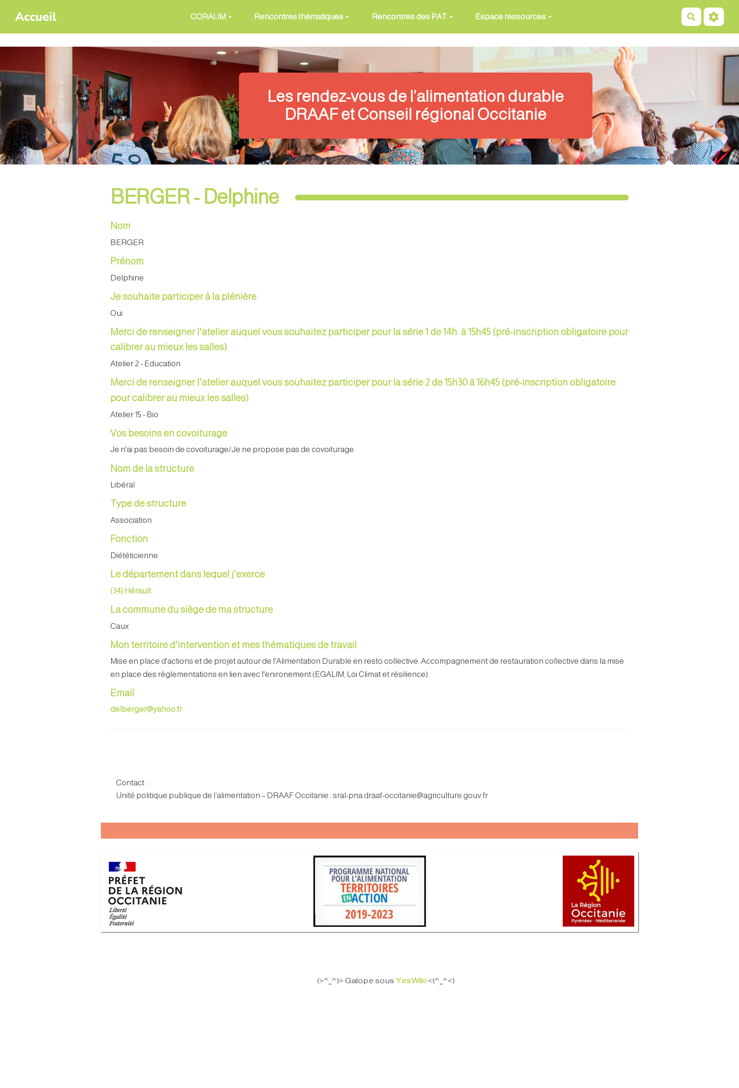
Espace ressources (513, 16)
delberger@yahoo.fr (146, 709)
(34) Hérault (130, 590)
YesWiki (417, 980)
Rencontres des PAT (412, 16)
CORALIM (211, 16)
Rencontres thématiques (301, 16)
